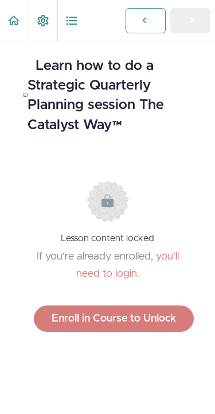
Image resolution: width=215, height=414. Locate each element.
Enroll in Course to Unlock (114, 319)
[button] (14, 20)
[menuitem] (43, 20)
